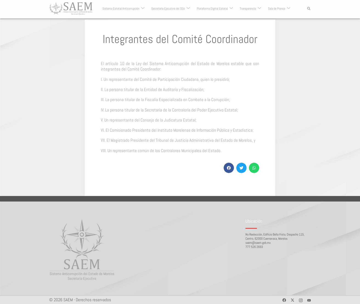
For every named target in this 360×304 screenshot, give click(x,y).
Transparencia (248, 9)
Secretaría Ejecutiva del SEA (168, 9)
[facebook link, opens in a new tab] (284, 300)
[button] (309, 8)
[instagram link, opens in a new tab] (301, 300)
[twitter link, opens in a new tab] (292, 300)
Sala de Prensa (276, 9)
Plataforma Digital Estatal (212, 9)
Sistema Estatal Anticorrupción (120, 9)
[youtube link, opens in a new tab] (309, 300)
